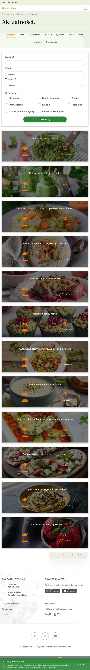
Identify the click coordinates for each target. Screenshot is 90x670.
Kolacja (46, 104)
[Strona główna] (9, 8)
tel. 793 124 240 (10, 2)
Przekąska (77, 104)
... (59, 554)
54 (71, 554)
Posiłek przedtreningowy (21, 111)
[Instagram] (45, 636)
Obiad (75, 98)
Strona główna (8, 14)
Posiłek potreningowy (53, 111)
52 (63, 554)
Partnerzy (6, 614)
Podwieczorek (16, 104)
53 (67, 554)
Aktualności (22, 14)
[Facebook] (34, 636)
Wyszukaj (45, 119)
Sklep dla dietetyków (11, 603)
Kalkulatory (7, 608)
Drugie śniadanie (51, 98)
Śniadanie (14, 98)
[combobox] (45, 74)
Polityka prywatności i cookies (58, 608)
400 (79, 554)
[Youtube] (55, 636)
